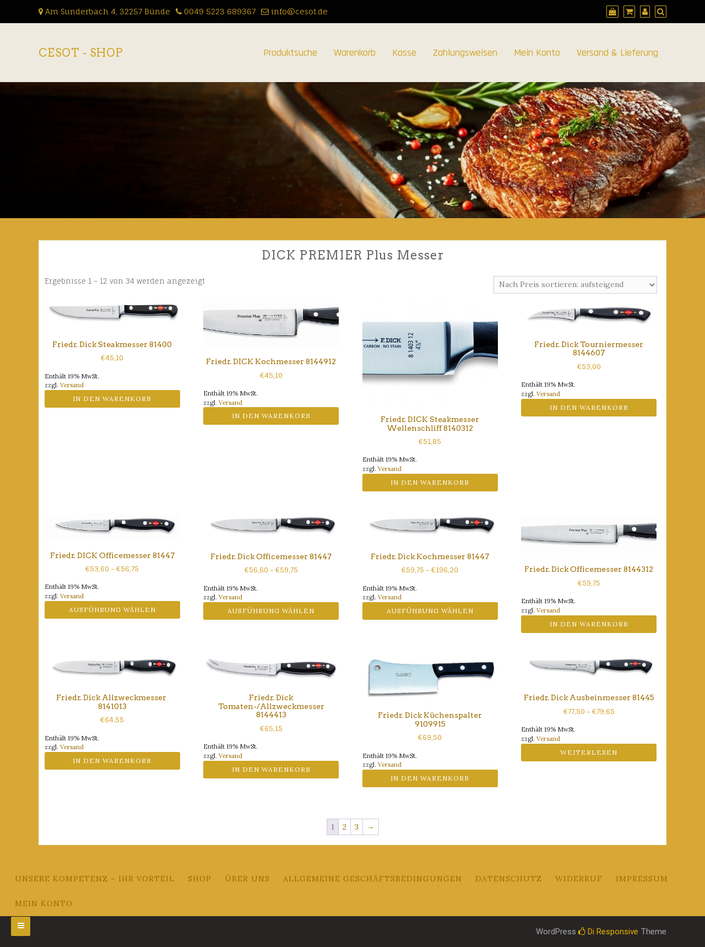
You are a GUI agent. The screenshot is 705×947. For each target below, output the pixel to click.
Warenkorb (355, 52)
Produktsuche (290, 52)
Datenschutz (508, 879)
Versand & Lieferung (617, 52)
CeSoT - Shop (81, 52)
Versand (72, 385)
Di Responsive (608, 932)
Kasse (404, 52)
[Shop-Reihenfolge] (575, 285)
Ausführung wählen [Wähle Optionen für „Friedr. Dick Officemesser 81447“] (270, 611)
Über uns (247, 879)
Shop (200, 879)
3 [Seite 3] (357, 827)
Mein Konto (537, 52)
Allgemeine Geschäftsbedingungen (372, 879)
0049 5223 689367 (216, 11)
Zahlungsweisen (465, 52)
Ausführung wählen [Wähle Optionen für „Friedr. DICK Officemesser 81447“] (112, 609)
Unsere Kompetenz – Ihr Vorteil (95, 879)
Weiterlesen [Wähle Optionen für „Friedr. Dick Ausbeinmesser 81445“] (588, 752)
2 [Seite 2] (344, 827)
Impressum (642, 879)
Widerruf (579, 879)
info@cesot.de (294, 11)
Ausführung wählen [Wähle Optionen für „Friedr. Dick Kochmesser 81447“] (430, 611)
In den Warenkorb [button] (112, 398)
